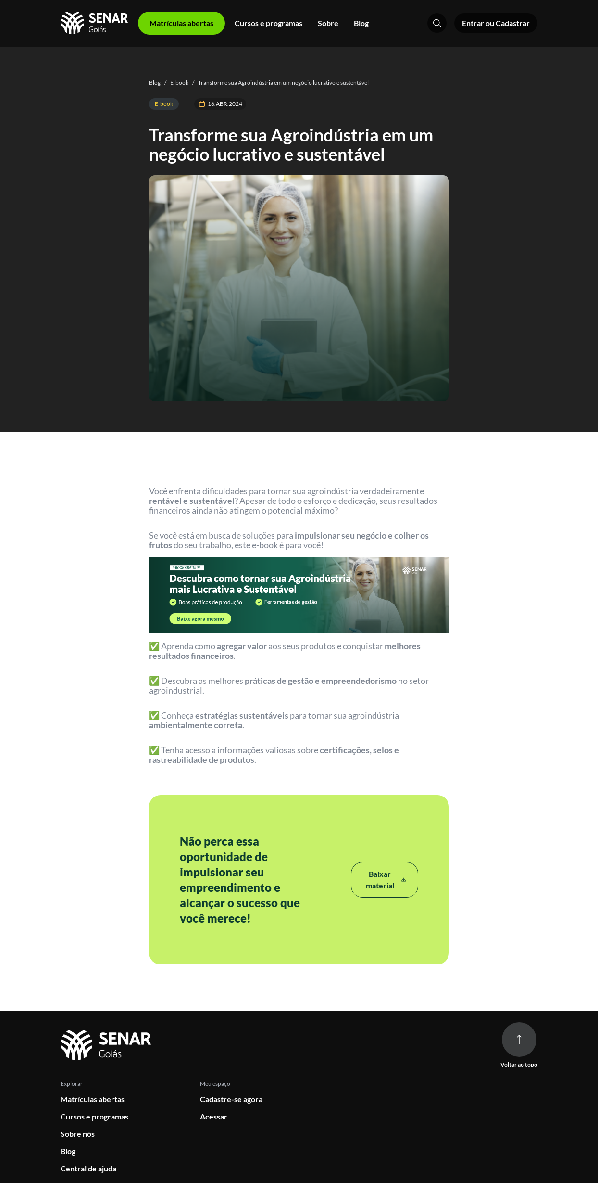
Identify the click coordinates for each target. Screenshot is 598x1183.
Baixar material (386, 879)
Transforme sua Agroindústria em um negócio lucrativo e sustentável (278, 82)
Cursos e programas (268, 22)
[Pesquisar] (437, 23)
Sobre (328, 22)
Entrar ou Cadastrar (496, 22)
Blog (361, 22)
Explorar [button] (72, 1083)
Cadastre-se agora (231, 1099)
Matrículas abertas (93, 1099)
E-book (174, 82)
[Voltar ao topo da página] (519, 1039)
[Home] (95, 23)
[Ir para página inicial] (107, 1045)
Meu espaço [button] (215, 1083)
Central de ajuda (88, 1168)
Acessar (213, 1116)
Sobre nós (78, 1133)
